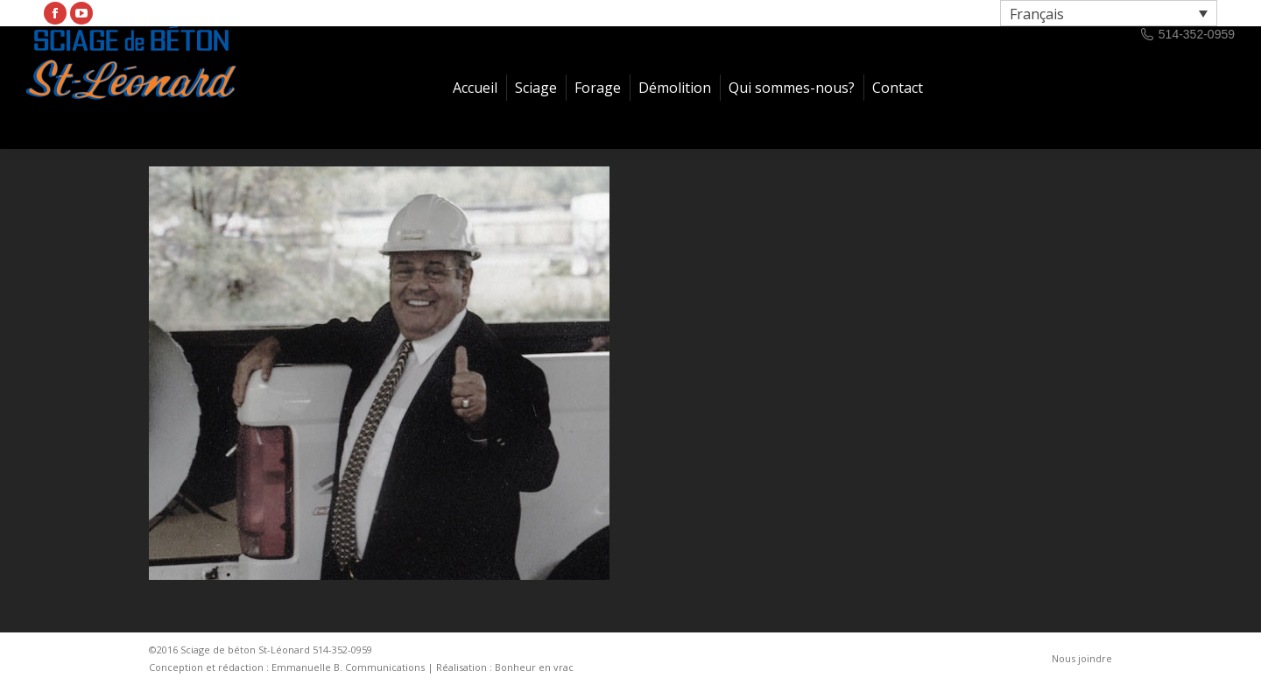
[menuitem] (475, 87)
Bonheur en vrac (534, 667)
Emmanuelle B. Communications (348, 667)
